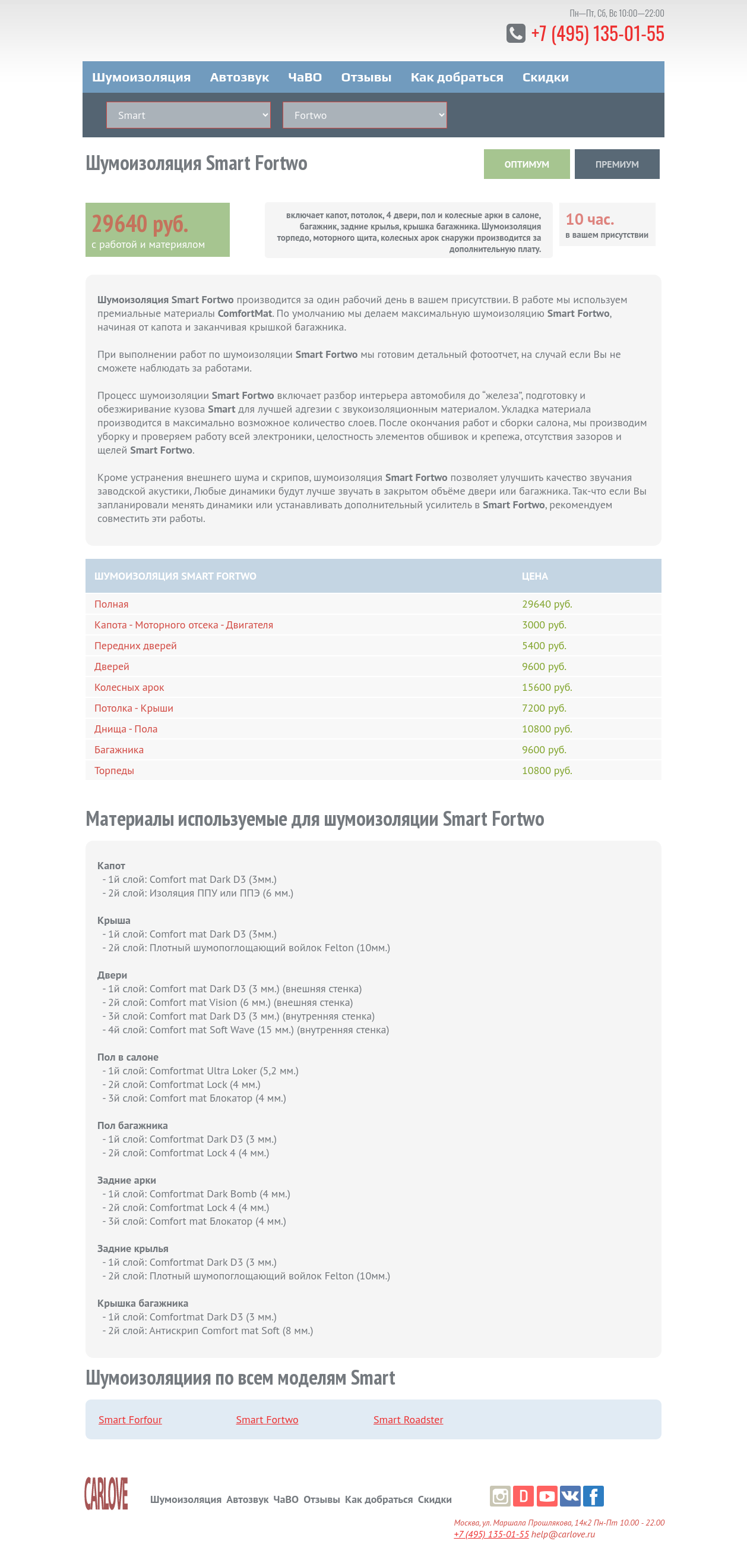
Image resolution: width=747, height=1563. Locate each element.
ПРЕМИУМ (617, 163)
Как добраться (457, 76)
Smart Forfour (130, 1419)
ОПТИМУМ (527, 163)
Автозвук (240, 76)
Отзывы (366, 76)
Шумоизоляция (141, 76)
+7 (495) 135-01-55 (597, 32)
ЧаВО (305, 76)
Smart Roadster (409, 1419)
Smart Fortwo (267, 1419)
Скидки (546, 76)
